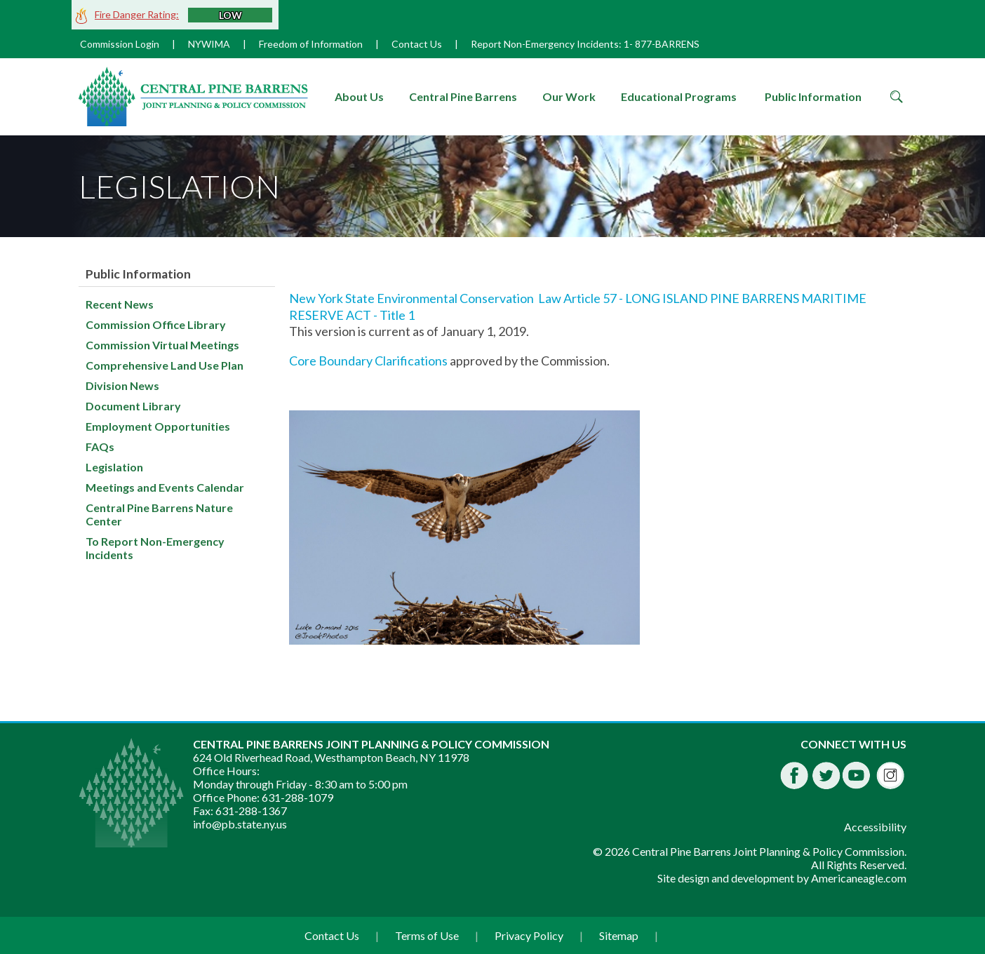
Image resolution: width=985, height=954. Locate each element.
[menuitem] (359, 97)
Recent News (120, 304)
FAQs (100, 446)
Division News (122, 385)
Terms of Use (427, 935)
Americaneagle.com (858, 878)
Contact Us (416, 44)
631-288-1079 (297, 797)
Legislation (114, 466)
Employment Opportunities (158, 426)
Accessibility (875, 826)
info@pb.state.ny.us (240, 824)
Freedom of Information (311, 44)
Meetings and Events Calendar (165, 487)
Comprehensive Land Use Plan (164, 365)
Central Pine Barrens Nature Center (159, 514)
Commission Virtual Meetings (162, 344)
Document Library (133, 405)
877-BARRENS (667, 44)
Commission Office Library (156, 324)
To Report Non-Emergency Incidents (155, 548)
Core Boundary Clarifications (369, 360)
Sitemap (618, 935)
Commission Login (119, 44)
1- (628, 44)
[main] (597, 467)
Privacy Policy (529, 935)
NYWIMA (209, 44)
